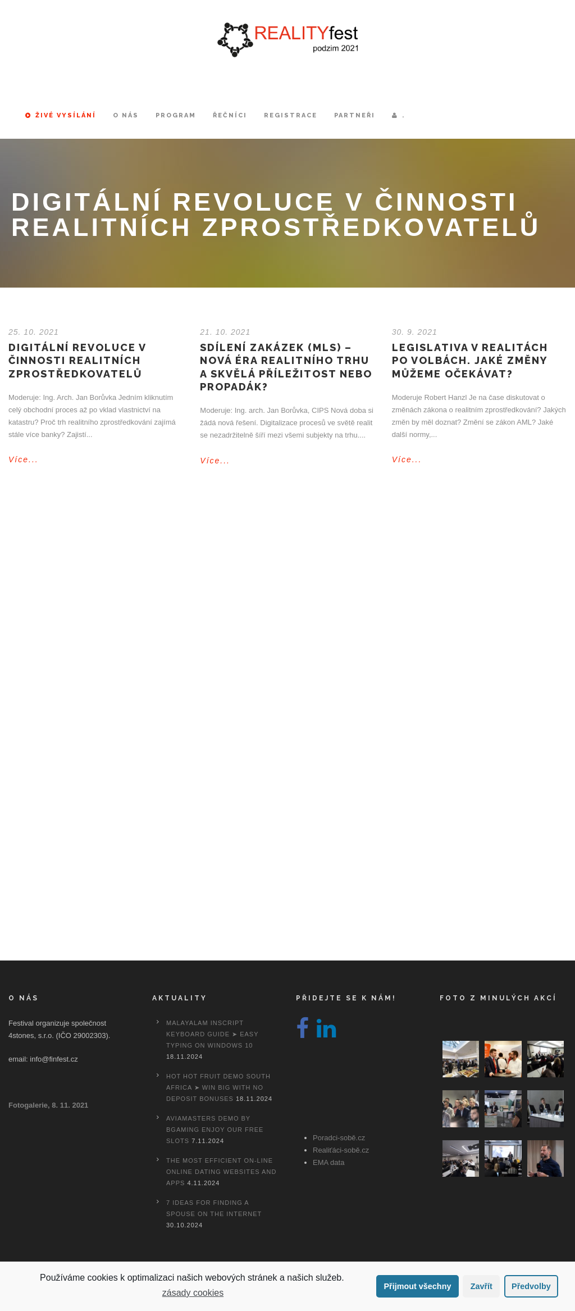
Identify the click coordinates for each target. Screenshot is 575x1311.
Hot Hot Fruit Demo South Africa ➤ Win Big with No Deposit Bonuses (218, 1087)
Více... (23, 459)
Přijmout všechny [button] (417, 1286)
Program (176, 115)
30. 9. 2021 (414, 331)
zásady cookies (192, 1293)
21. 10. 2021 (225, 331)
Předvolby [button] (531, 1286)
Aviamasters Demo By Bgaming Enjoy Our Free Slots (214, 1129)
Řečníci (230, 115)
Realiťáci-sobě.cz (341, 1150)
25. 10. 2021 (33, 331)
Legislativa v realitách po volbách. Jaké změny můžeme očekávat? (470, 361)
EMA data (328, 1162)
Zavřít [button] (481, 1286)
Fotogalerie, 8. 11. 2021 (48, 1105)
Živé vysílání (60, 115)
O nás (126, 115)
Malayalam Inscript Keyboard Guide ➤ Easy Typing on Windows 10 (212, 1034)
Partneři (354, 115)
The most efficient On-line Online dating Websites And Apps (221, 1171)
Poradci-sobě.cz (339, 1138)
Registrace (290, 115)
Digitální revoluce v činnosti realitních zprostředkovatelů (77, 361)
